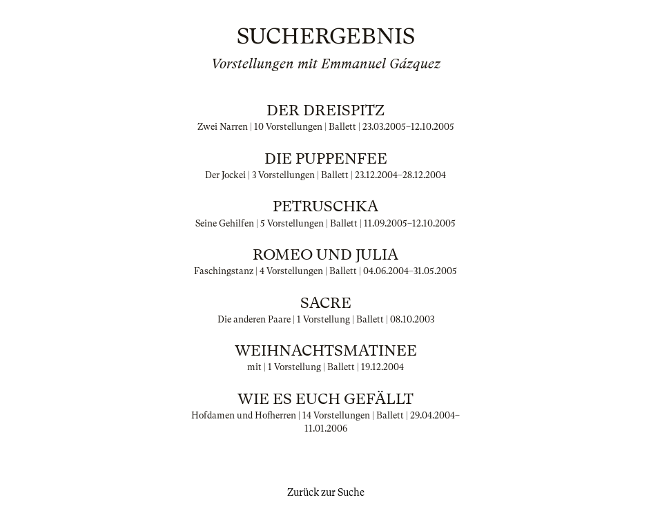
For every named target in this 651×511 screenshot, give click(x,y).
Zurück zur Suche (326, 492)
